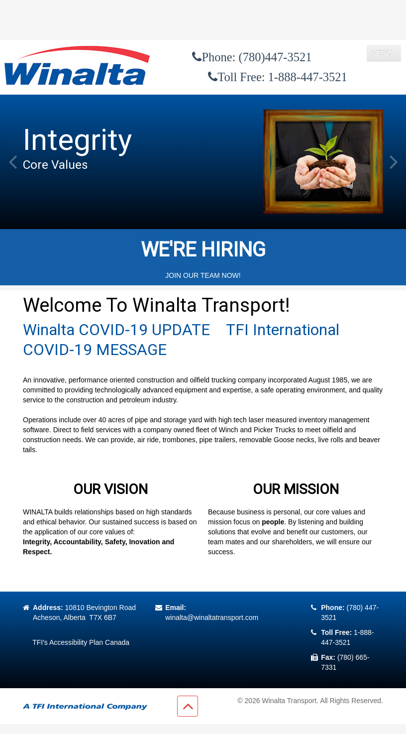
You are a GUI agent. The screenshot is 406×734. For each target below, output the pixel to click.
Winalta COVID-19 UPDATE (116, 330)
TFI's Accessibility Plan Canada (80, 642)
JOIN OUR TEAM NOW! (202, 275)
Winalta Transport (289, 701)
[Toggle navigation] (384, 53)
